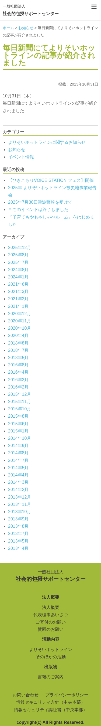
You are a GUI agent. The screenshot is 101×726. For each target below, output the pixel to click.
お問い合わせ (26, 695)
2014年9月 (18, 445)
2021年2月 (18, 298)
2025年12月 (19, 247)
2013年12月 (19, 497)
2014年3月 (18, 482)
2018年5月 (18, 357)
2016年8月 (18, 365)
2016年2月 (18, 387)
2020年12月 (19, 313)
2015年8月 (18, 416)
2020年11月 (19, 321)
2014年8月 (18, 453)
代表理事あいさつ (50, 614)
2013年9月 (18, 519)
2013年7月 (18, 533)
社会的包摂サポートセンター (31, 9)
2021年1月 (18, 306)
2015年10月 (19, 409)
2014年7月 (18, 460)
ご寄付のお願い (51, 622)
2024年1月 (18, 277)
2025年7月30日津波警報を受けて (40, 202)
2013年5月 (18, 541)
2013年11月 (19, 504)
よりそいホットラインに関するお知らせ (47, 142)
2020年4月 (18, 335)
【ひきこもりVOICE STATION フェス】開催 (51, 180)
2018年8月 (18, 343)
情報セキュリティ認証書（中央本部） (50, 709)
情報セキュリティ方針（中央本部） (50, 702)
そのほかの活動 (51, 657)
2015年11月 (19, 401)
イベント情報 (21, 157)
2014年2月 (18, 489)
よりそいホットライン (50, 649)
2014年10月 (19, 438)
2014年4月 (18, 475)
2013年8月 (18, 526)
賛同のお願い (51, 629)
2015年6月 (18, 423)
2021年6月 (18, 284)
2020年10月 (19, 328)
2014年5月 (18, 467)
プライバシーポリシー (66, 695)
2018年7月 (18, 350)
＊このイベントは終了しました (38, 209)
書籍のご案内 (51, 676)
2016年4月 (18, 372)
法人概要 (50, 607)
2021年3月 (18, 291)
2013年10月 (19, 511)
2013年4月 (18, 548)
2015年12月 (19, 394)
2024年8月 (18, 269)
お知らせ (16, 149)
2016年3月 (18, 379)
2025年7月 (18, 262)
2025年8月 (18, 255)
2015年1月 (18, 431)
